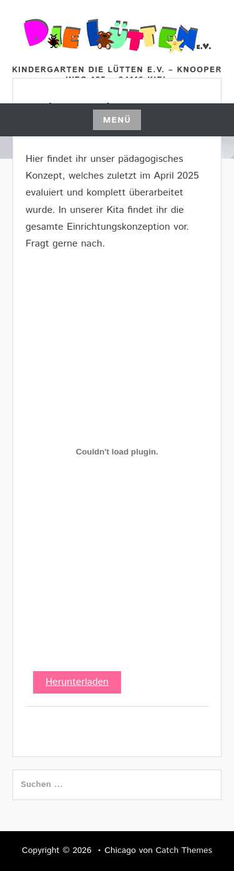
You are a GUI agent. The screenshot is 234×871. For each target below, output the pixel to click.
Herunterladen (77, 682)
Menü (117, 120)
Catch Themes (183, 850)
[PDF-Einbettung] (117, 451)
